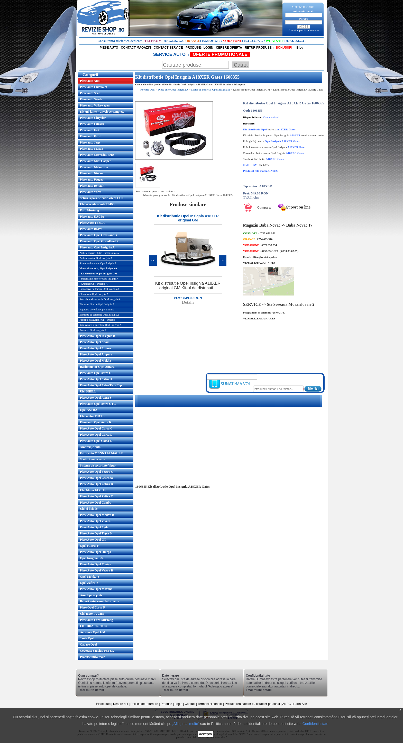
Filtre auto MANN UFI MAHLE (101, 453)
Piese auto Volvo (90, 192)
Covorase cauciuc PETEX (97, 650)
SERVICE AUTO (170, 54)
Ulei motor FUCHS (92, 416)
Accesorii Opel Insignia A (92, 330)
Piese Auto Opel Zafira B (96, 484)
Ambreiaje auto (90, 447)
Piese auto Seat (90, 93)
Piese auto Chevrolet (93, 87)
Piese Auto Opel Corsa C (96, 428)
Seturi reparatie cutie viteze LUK (102, 198)
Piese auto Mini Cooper (95, 161)
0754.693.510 (211, 41)
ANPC (286, 704)
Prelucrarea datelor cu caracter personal (252, 704)
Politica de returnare (145, 704)
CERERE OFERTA (229, 47)
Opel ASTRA (88, 410)
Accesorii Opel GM (92, 632)
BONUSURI (283, 47)
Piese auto (103, 704)
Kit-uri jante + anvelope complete (102, 111)
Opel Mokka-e (89, 576)
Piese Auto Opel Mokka (95, 360)
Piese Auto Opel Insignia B (97, 336)
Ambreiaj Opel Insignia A (94, 283)
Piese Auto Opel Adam (94, 342)
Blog (299, 47)
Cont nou (313, 30)
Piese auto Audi (90, 81)
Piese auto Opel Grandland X (99, 241)
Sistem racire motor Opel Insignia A (98, 263)
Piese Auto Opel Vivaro (95, 521)
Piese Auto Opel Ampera (96, 354)
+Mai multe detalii (91, 690)
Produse (166, 704)
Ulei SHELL (88, 391)
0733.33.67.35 (253, 41)
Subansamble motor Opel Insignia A (99, 278)
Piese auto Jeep (90, 142)
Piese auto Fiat (89, 130)
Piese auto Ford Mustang (96, 620)
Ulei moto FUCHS (92, 613)
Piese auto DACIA (92, 216)
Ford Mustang (89, 210)
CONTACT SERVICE (168, 47)
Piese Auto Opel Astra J (95, 397)
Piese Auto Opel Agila (94, 527)
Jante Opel (87, 638)
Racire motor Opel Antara (97, 367)
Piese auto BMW (91, 229)
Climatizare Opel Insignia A (93, 294)
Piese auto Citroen (92, 124)
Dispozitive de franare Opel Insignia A (99, 289)
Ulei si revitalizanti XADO (97, 204)
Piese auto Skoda (91, 99)
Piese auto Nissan (91, 173)
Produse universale (92, 657)
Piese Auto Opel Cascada (96, 478)
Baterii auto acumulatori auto (99, 601)
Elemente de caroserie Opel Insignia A (99, 314)
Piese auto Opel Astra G (96, 373)
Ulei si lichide (89, 509)
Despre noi (121, 704)
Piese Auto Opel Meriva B (97, 515)
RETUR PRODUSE (258, 47)
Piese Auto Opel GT (93, 539)
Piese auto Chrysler (93, 118)
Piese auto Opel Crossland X (98, 235)
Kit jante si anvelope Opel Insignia (97, 319)
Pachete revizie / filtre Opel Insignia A (99, 253)
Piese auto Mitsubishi (94, 167)
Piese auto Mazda (91, 148)
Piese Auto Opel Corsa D (96, 434)
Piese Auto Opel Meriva (95, 564)
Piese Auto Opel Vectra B (96, 570)
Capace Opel (88, 644)
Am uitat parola (297, 30)
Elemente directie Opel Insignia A (96, 304)
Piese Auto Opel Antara (95, 348)
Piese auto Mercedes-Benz (97, 155)
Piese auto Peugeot (92, 179)
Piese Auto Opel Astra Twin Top (101, 385)
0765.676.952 (173, 41)
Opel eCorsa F (89, 546)
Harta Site (300, 704)
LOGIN (208, 47)
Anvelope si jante (91, 595)
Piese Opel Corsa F (92, 607)
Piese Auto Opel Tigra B (96, 533)
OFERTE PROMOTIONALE (220, 54)
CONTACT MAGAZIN (136, 47)
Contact (190, 704)
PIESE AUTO (109, 47)
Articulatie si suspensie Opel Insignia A (99, 299)
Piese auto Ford (90, 136)
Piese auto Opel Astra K (96, 422)
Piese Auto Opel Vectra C (96, 471)
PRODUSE (193, 47)
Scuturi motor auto (92, 459)
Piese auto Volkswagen (94, 105)
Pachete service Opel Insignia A (95, 258)
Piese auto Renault (92, 185)
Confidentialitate (315, 724)
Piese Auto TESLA (92, 223)
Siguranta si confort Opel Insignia (96, 309)
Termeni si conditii (210, 704)
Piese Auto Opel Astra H (96, 379)
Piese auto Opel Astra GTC (98, 404)
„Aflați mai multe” (185, 724)
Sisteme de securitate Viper (98, 465)
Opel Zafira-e (89, 583)
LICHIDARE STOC (93, 626)
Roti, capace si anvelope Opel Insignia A (100, 325)
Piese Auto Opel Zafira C (96, 496)
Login (178, 704)
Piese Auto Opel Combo (95, 502)
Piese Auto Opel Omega (95, 552)
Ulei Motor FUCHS (93, 490)
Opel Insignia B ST (92, 558)
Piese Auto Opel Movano (96, 589)
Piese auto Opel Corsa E (96, 441)
